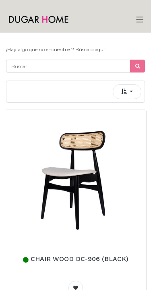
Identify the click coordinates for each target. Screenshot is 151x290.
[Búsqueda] (137, 66)
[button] (127, 91)
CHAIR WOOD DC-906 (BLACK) (79, 259)
